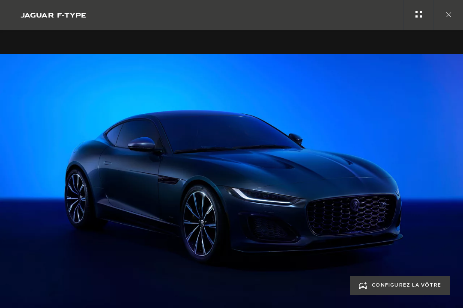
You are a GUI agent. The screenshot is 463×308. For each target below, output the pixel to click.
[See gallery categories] (418, 15)
